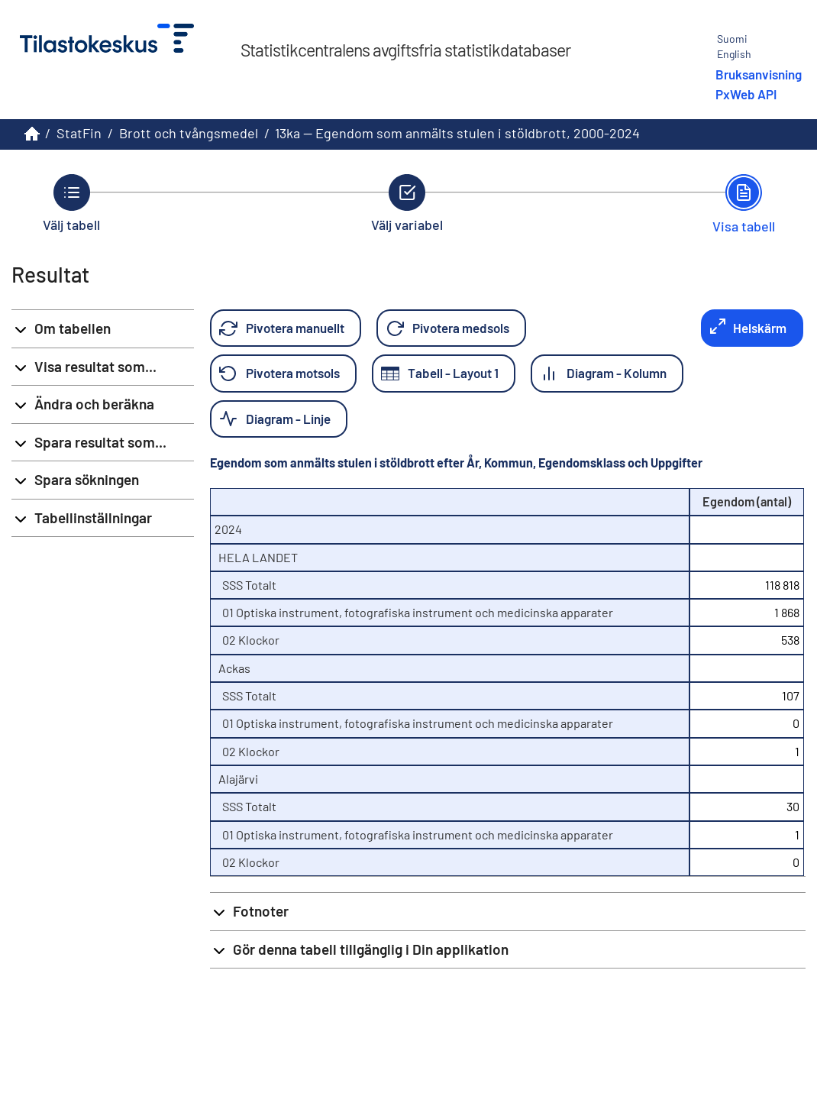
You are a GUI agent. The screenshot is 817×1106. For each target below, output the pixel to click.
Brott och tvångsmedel (188, 133)
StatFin (79, 133)
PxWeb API (746, 94)
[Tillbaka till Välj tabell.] (71, 203)
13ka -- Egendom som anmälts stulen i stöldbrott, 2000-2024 (457, 133)
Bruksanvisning (758, 74)
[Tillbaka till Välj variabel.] (407, 203)
